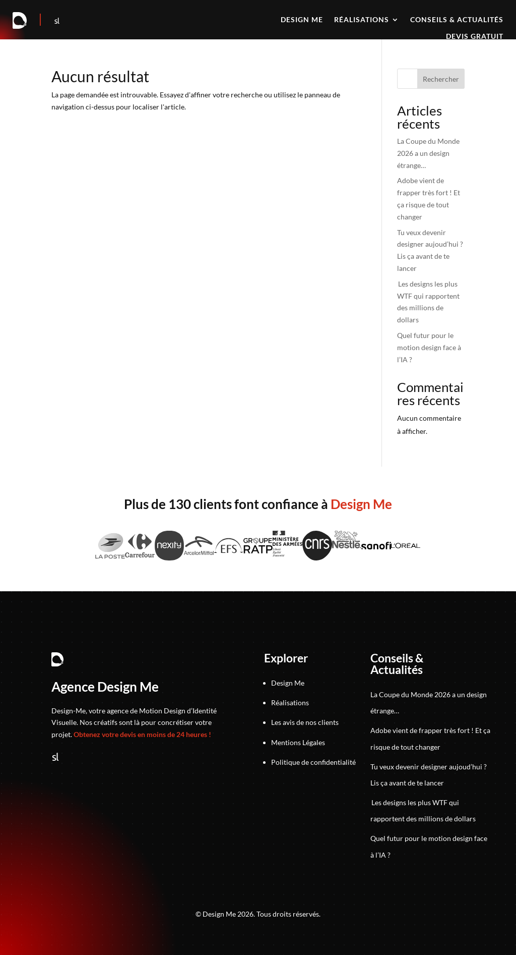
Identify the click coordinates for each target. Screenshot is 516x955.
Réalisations (361, 20)
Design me (302, 20)
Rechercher (441, 79)
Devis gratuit (474, 36)
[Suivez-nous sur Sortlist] (57, 21)
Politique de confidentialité (313, 762)
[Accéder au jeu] (41, 21)
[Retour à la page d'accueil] (20, 21)
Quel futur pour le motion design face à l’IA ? (429, 347)
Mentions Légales (298, 742)
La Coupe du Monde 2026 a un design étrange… (428, 153)
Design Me (287, 683)
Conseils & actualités (456, 20)
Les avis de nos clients (305, 722)
